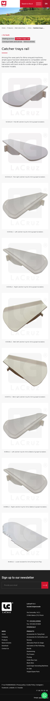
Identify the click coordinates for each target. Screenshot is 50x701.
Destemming (31, 651)
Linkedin (11, 688)
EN (39, 690)
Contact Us (5, 648)
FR (42, 690)
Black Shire (30, 663)
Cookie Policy (30, 685)
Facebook (5, 688)
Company (5, 637)
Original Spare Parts (33, 671)
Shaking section (8, 39)
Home (3, 28)
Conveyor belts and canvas (12, 41)
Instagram (39, 685)
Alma (29, 28)
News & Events (6, 643)
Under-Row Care (32, 660)
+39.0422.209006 (35, 621)
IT (37, 690)
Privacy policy (21, 685)
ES (45, 690)
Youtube (20, 688)
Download (5, 646)
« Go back (5, 35)
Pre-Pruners (30, 654)
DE (47, 690)
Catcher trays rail (39, 28)
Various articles (29, 41)
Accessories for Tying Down (36, 634)
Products (10, 28)
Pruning (29, 657)
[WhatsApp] (44, 695)
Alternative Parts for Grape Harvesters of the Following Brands (20, 28)
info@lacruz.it (31, 627)
